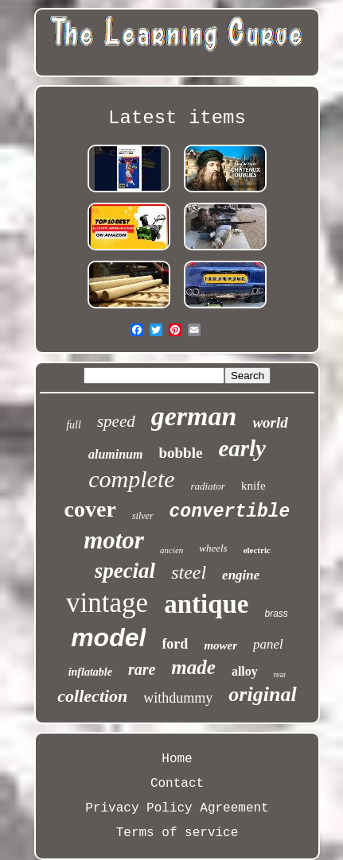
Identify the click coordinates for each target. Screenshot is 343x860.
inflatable (90, 672)
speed (116, 421)
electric (257, 550)
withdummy (177, 698)
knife (253, 485)
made (193, 667)
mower (220, 645)
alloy (245, 671)
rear (280, 674)
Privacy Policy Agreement (176, 808)
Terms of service (177, 833)
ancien (171, 550)
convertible (230, 512)
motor (114, 540)
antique (206, 604)
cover (90, 509)
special (125, 571)
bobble (180, 452)
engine (240, 575)
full (73, 425)
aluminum (115, 454)
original (262, 694)
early (242, 448)
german (194, 416)
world (269, 422)
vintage (107, 602)
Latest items (177, 118)
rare (141, 669)
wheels (213, 548)
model (108, 637)
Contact (177, 784)
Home (177, 759)
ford (175, 644)
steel (188, 572)
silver (143, 515)
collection (92, 696)
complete (131, 479)
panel (268, 644)
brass (276, 613)
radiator (208, 486)
